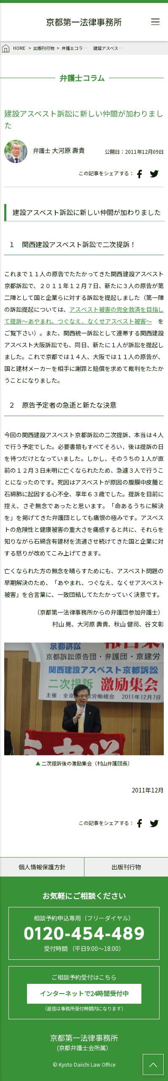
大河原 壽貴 (68, 150)
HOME (14, 48)
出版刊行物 (43, 48)
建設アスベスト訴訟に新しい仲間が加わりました (108, 48)
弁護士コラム (74, 48)
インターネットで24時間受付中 (84, 993)
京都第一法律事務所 (84, 23)
